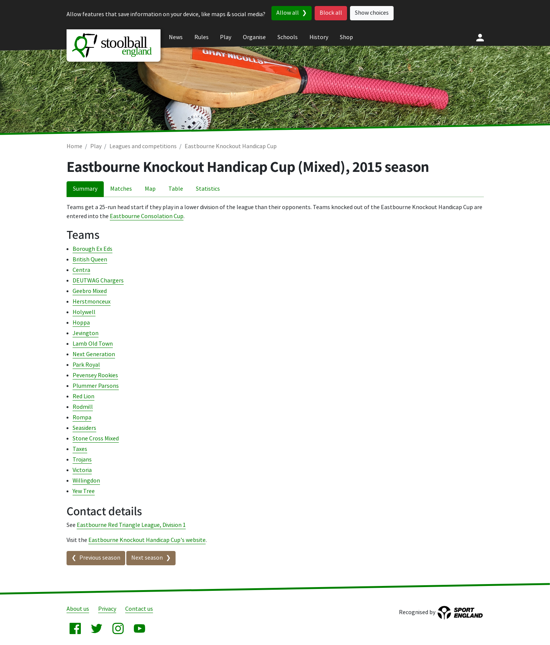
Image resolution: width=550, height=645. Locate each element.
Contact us (139, 609)
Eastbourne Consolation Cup (146, 216)
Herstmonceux (92, 301)
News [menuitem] (176, 37)
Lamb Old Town (93, 344)
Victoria (82, 470)
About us (78, 609)
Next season (147, 558)
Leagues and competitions (143, 146)
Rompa (82, 417)
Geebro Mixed (90, 291)
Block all (331, 13)
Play (96, 146)
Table (175, 189)
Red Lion (83, 396)
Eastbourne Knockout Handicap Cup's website (147, 540)
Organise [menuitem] (254, 37)
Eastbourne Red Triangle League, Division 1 (131, 525)
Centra (81, 270)
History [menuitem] (318, 37)
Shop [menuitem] (346, 37)
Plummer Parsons (96, 386)
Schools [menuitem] (287, 37)
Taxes (80, 449)
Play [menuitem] (225, 37)
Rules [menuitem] (201, 37)
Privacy (107, 609)
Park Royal (86, 365)
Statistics (208, 189)
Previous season (99, 558)
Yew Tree (84, 491)
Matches (121, 189)
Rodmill (83, 407)
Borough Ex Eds (92, 249)
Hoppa (81, 322)
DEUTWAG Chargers (98, 280)
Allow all (287, 13)
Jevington (85, 333)
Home (74, 146)
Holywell (84, 312)
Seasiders (84, 428)
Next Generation (94, 354)
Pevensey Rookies (95, 375)
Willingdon (86, 480)
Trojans (82, 459)
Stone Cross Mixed (96, 438)
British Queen (90, 259)
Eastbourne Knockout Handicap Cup (231, 146)
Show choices (372, 13)
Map (150, 189)
